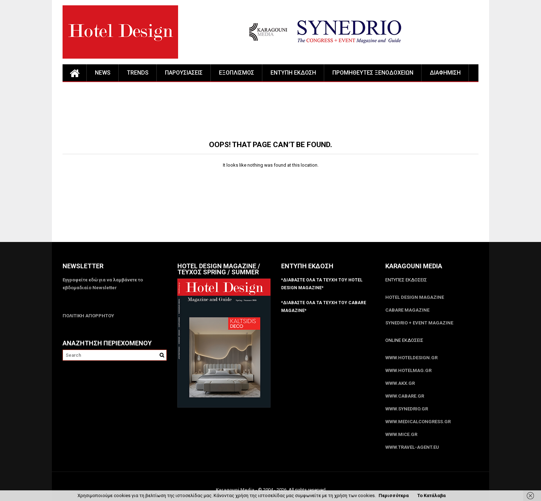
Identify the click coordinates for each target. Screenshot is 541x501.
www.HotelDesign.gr (411, 357)
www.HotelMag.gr (408, 370)
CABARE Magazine (407, 310)
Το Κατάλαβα (431, 495)
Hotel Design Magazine (414, 297)
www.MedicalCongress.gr (418, 421)
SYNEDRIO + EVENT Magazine (419, 322)
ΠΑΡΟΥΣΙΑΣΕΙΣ (184, 72)
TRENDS (138, 72)
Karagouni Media (236, 489)
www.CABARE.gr (404, 396)
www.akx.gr (400, 383)
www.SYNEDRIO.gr (406, 408)
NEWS (103, 72)
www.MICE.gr (401, 434)
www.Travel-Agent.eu (412, 447)
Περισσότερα (394, 495)
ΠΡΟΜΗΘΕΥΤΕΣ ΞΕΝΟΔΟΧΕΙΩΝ (372, 72)
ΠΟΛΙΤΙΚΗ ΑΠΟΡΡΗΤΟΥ (88, 315)
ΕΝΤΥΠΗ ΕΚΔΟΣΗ (293, 72)
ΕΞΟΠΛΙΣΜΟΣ (236, 72)
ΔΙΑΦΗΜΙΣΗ (445, 72)
